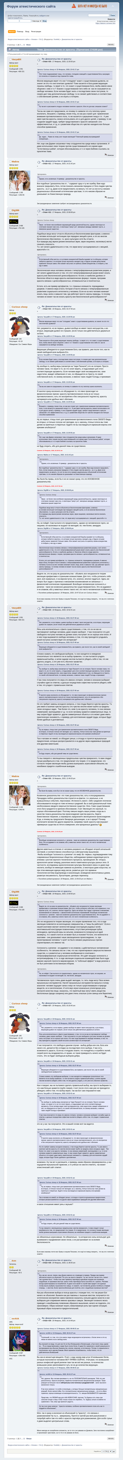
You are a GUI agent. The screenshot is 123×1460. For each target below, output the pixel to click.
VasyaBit (16, 59)
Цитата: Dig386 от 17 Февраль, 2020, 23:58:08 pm (55, 490)
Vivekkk (56, 39)
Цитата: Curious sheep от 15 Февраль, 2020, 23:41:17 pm (58, 69)
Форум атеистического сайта (31, 6)
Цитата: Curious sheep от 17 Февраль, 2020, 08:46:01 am (58, 1328)
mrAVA (15, 1318)
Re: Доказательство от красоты (56, 59)
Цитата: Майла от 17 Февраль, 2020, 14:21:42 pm (55, 455)
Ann (14, 1260)
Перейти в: (97, 1451)
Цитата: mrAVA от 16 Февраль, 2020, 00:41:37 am (57, 1333)
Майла (15, 161)
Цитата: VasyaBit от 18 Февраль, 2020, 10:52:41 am (56, 1019)
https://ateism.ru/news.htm (105, 23)
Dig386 (15, 210)
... (22, 45)
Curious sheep (19, 307)
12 (24, 45)
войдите (42, 16)
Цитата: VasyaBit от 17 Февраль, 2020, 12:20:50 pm (56, 317)
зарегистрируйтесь (15, 18)
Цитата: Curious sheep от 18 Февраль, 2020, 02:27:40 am (58, 618)
